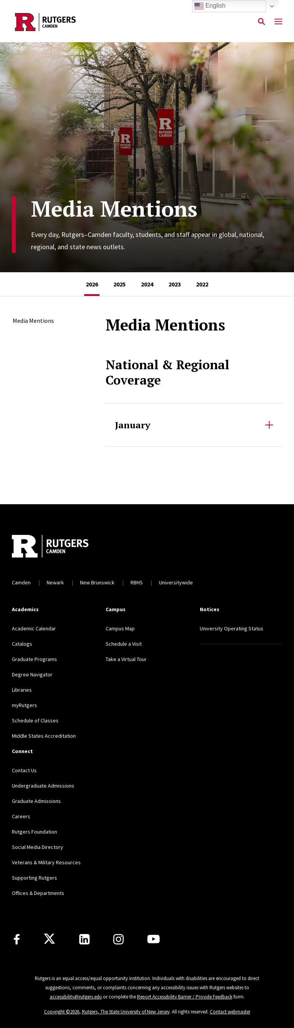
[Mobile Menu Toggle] (278, 21)
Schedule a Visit (124, 643)
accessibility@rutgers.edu (76, 996)
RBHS (137, 582)
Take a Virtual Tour (126, 659)
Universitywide (176, 582)
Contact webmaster (230, 1011)
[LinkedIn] (84, 939)
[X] (49, 939)
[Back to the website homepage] (45, 22)
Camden (21, 582)
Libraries (22, 689)
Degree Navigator (32, 674)
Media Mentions (33, 320)
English (209, 6)
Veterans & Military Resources (46, 862)
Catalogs (22, 643)
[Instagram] (118, 939)
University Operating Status (231, 628)
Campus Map (120, 628)
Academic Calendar (34, 628)
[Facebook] (17, 939)
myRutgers (24, 705)
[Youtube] (153, 939)
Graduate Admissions (36, 801)
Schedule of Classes (35, 720)
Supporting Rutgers (34, 877)
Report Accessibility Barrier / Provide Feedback (184, 996)
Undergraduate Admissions (43, 785)
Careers (21, 816)
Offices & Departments (38, 893)
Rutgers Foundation (34, 831)
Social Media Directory (37, 847)
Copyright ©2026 (61, 1011)
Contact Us (24, 770)
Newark (55, 582)
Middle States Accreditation (44, 735)
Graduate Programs (34, 659)
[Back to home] (62, 547)
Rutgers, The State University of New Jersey (126, 1011)
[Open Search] (261, 21)
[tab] (92, 284)
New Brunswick (97, 582)
